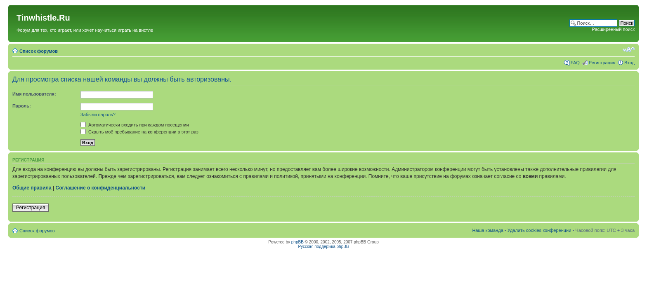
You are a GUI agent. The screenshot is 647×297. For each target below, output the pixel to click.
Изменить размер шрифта (629, 49)
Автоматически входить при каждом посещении (134, 124)
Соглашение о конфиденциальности (101, 188)
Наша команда (487, 230)
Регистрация (602, 62)
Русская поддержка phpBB (323, 246)
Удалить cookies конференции (539, 230)
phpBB (297, 242)
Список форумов (38, 51)
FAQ (575, 62)
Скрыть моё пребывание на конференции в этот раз (139, 131)
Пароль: (21, 105)
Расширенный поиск (613, 29)
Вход (629, 62)
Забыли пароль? (98, 114)
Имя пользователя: (34, 93)
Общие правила (32, 188)
